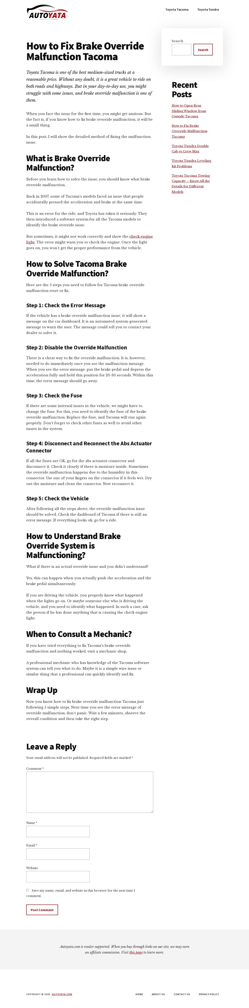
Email (31, 845)
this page (136, 952)
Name (31, 823)
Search (177, 41)
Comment (35, 769)
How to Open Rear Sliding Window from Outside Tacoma (189, 111)
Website (32, 868)
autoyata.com (62, 994)
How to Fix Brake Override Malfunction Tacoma (189, 131)
